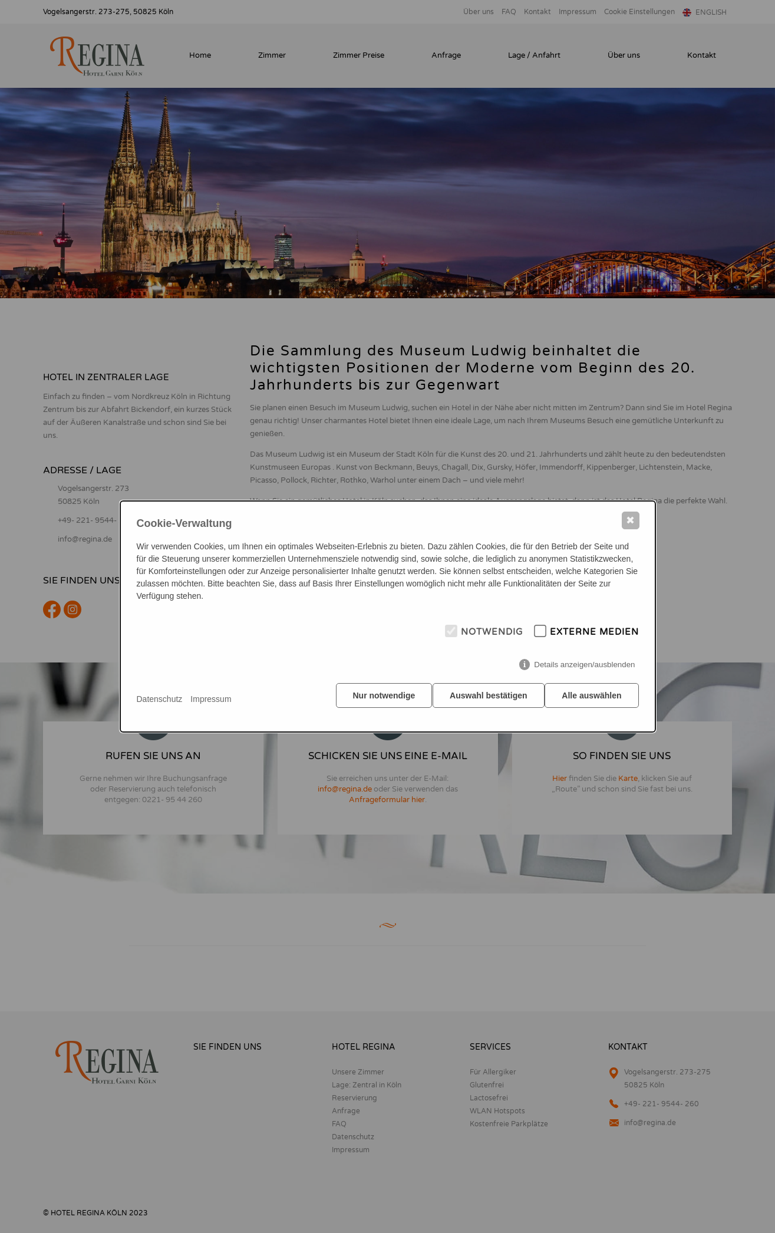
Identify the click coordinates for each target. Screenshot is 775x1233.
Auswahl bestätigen (484, 699)
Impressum (210, 699)
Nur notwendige (376, 699)
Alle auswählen (591, 699)
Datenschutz (160, 699)
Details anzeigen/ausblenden (584, 668)
